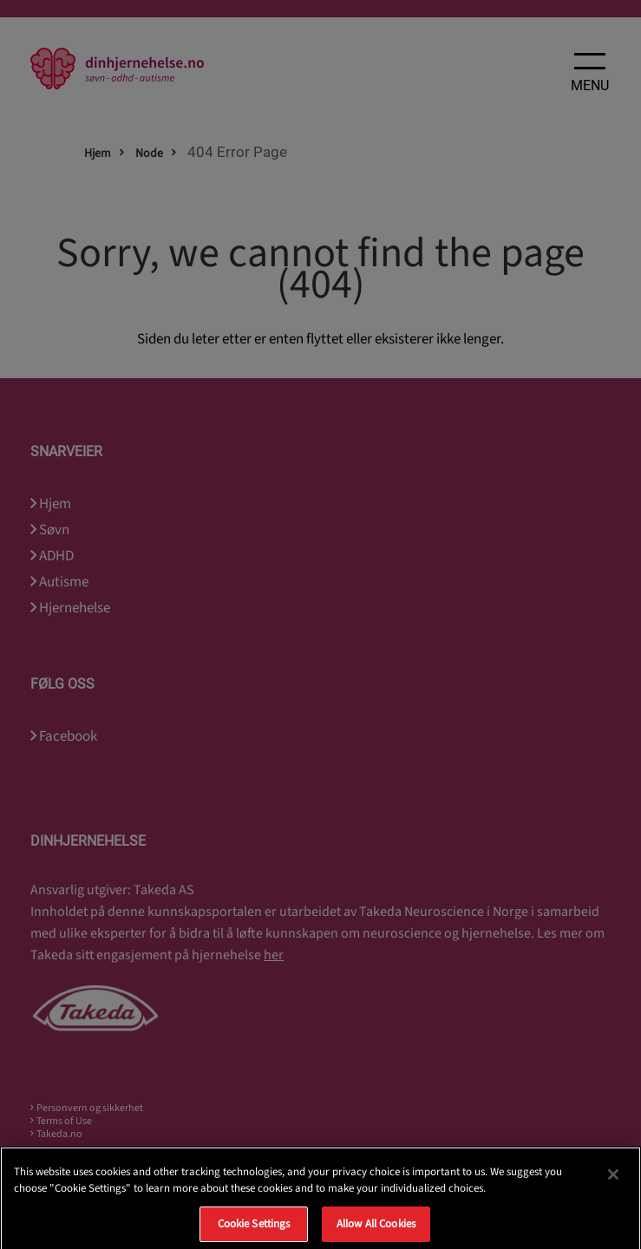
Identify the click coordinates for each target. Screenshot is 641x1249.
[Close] (613, 1180)
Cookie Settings (254, 1230)
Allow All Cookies (376, 1230)
